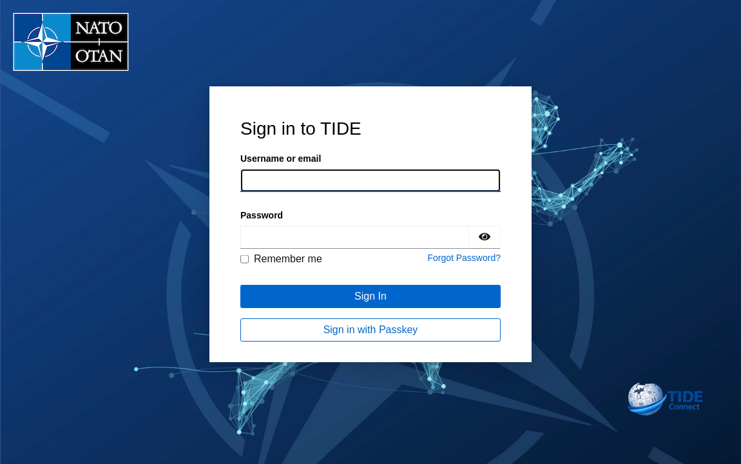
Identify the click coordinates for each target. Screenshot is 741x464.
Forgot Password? (464, 258)
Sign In (370, 296)
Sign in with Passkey (370, 329)
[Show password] (484, 237)
